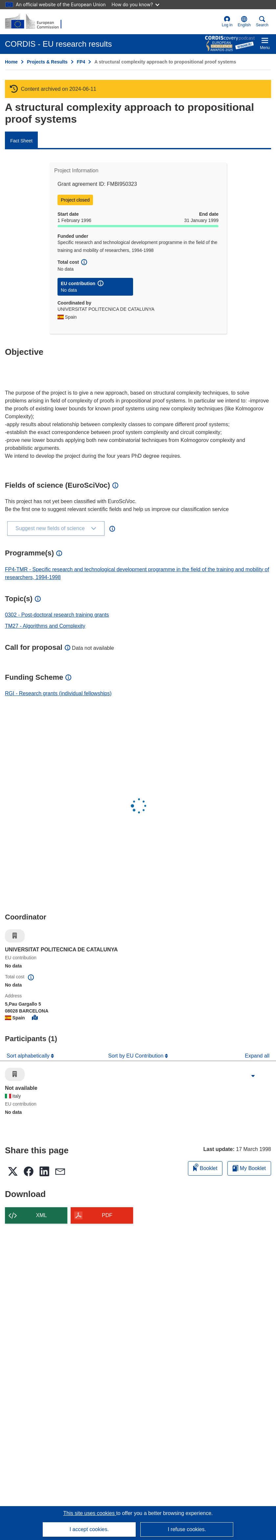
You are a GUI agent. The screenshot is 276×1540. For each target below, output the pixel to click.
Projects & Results (47, 61)
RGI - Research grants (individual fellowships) (58, 693)
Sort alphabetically (29, 1056)
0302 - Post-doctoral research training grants (57, 615)
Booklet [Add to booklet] (205, 1167)
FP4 (81, 61)
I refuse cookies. (187, 1529)
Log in (227, 21)
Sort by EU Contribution (136, 1056)
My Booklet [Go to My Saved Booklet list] (249, 1168)
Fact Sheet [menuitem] (21, 140)
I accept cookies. (89, 1529)
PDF (107, 1215)
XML (41, 1215)
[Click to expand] (253, 1076)
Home (11, 61)
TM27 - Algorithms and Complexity (45, 626)
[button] (244, 21)
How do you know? (136, 4)
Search (262, 21)
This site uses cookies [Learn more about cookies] (89, 1513)
